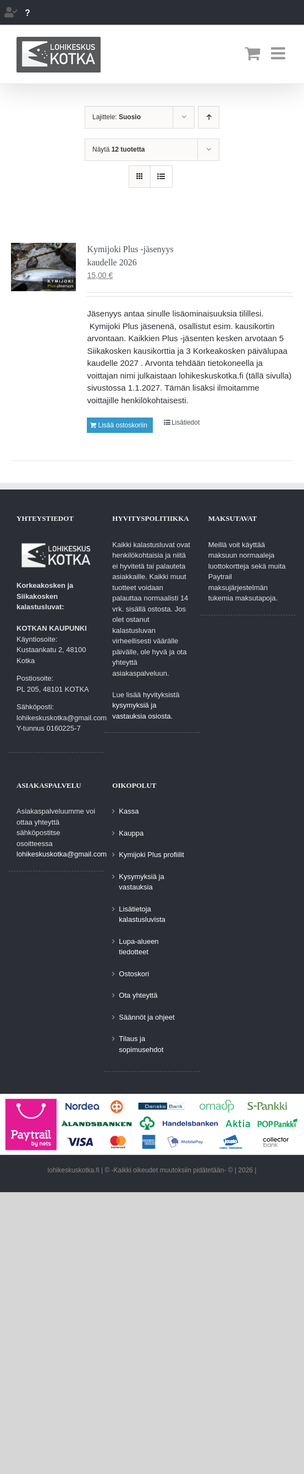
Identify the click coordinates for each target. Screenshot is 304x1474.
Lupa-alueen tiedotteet (138, 946)
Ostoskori (134, 974)
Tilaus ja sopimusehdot (141, 1044)
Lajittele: (116, 117)
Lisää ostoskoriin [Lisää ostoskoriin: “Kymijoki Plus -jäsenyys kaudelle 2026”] (122, 425)
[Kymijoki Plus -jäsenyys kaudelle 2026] (43, 267)
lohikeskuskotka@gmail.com (61, 854)
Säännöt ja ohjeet (146, 1017)
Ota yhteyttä (138, 995)
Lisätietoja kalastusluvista (142, 914)
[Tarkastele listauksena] (161, 176)
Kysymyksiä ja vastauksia (141, 882)
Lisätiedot (186, 422)
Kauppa (131, 833)
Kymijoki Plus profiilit (151, 854)
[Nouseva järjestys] (208, 117)
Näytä (118, 149)
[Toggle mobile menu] (279, 53)
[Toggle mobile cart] (252, 53)
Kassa (129, 811)
